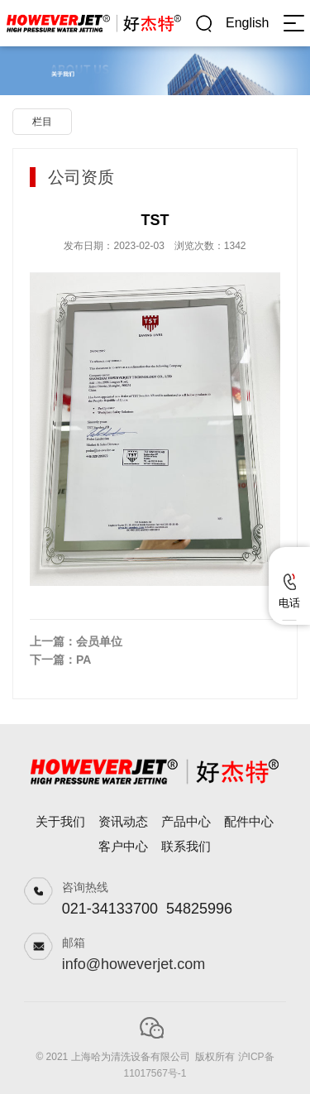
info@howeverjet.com (133, 964)
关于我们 (60, 821)
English (247, 23)
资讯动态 (123, 821)
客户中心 (123, 846)
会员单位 (99, 641)
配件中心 (249, 821)
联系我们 (186, 846)
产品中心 (186, 821)
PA (83, 659)
